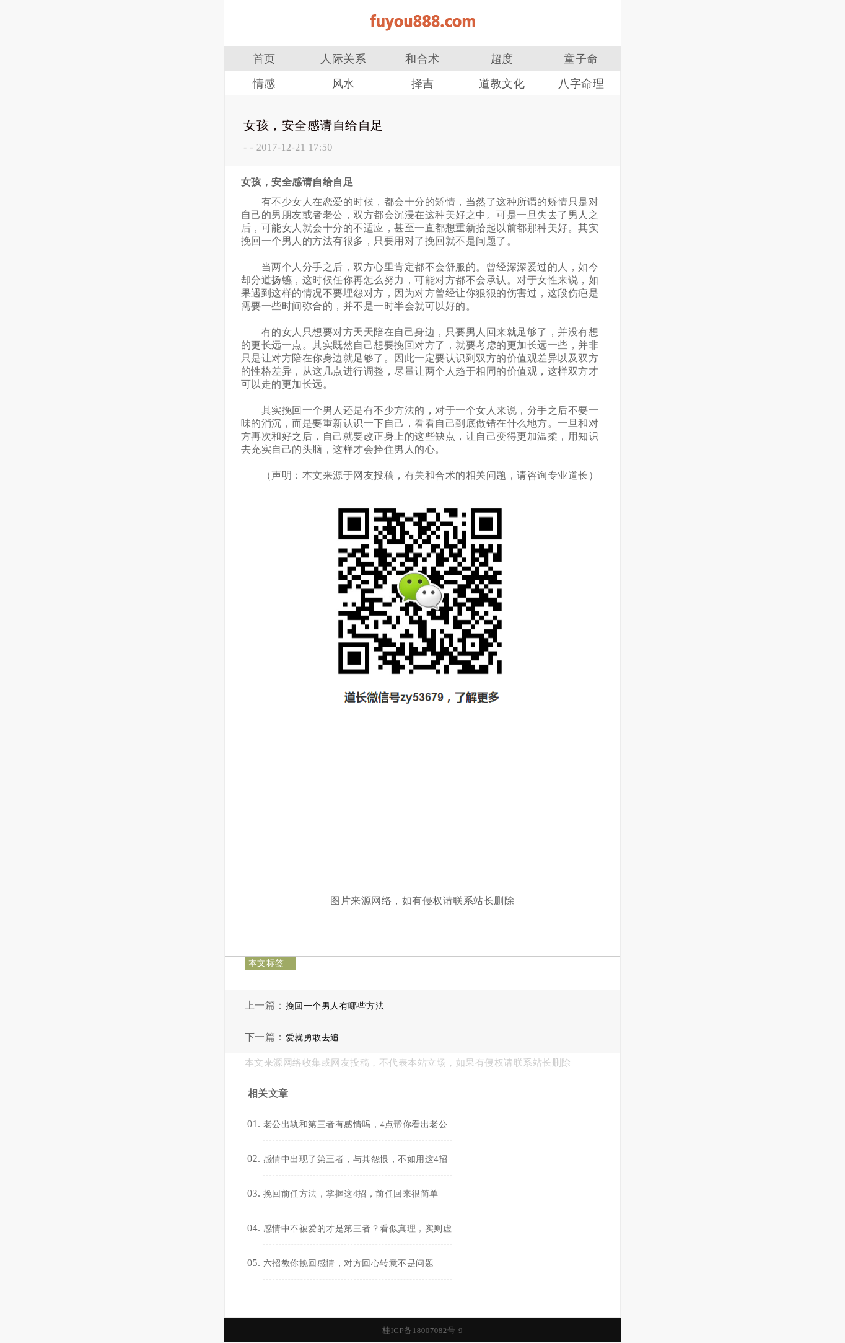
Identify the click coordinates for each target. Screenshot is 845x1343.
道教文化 (502, 84)
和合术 (422, 59)
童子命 (581, 59)
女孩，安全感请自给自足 (313, 125)
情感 (264, 84)
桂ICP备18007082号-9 (422, 1330)
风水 (343, 84)
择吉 (422, 84)
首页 (264, 59)
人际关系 (343, 59)
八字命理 (581, 84)
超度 (502, 59)
